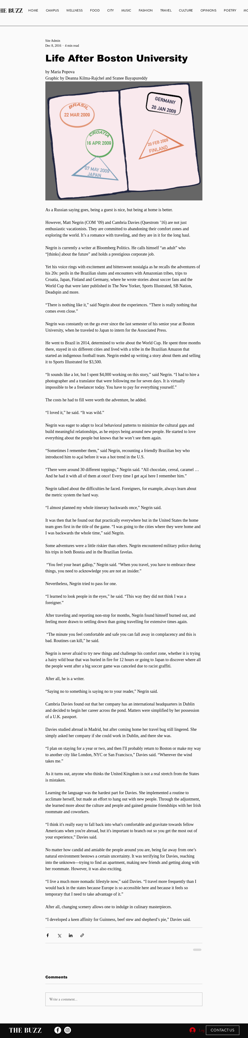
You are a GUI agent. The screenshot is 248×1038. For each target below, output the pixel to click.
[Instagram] (67, 1030)
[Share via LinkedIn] (70, 935)
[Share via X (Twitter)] (59, 935)
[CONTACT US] (222, 1030)
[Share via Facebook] (47, 935)
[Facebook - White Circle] (57, 1030)
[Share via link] (82, 935)
